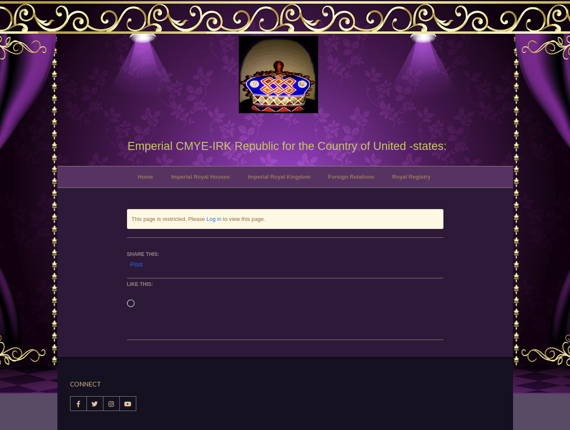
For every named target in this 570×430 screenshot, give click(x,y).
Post (136, 264)
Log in (213, 219)
